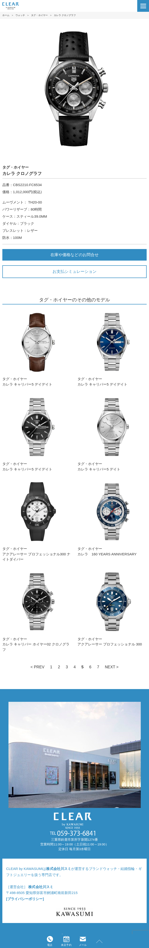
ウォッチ (20, 15)
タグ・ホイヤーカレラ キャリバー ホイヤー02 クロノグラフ (37, 610)
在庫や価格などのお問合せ (74, 255)
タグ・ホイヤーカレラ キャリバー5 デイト (112, 432)
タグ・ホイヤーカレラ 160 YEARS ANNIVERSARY (112, 517)
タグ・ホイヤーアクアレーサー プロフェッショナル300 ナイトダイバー (37, 520)
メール (83, 941)
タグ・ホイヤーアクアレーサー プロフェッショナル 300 (112, 607)
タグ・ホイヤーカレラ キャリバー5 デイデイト (37, 347)
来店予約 (66, 941)
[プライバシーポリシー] (25, 899)
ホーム (5, 15)
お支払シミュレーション (74, 271)
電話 (50, 941)
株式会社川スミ (58, 869)
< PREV (37, 667)
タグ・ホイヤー (39, 15)
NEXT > (111, 667)
